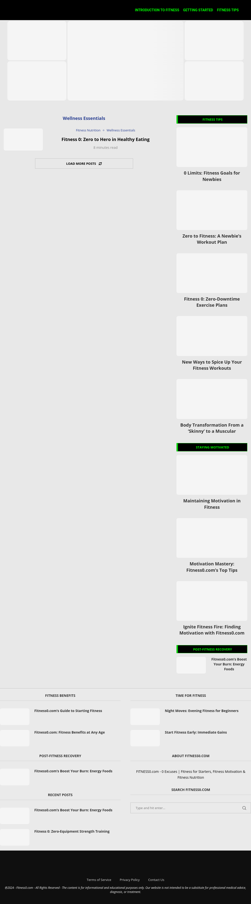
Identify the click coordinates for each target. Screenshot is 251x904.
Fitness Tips (228, 10)
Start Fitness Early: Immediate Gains (196, 732)
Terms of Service (99, 880)
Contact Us (156, 880)
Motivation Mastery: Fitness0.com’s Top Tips (211, 567)
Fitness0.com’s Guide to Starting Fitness (68, 710)
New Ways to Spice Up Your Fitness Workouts (212, 365)
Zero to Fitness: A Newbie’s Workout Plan (211, 239)
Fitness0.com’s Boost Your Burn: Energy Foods (229, 664)
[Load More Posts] (84, 163)
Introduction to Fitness (157, 10)
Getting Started (198, 10)
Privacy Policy (130, 880)
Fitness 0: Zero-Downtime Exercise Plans (212, 302)
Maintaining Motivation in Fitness (211, 504)
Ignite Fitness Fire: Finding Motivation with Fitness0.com (212, 630)
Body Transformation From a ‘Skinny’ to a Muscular (212, 428)
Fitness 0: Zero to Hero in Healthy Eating (106, 139)
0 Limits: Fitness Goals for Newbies (212, 176)
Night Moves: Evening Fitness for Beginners (201, 710)
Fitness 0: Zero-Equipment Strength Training (72, 831)
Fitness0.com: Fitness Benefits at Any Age (69, 732)
